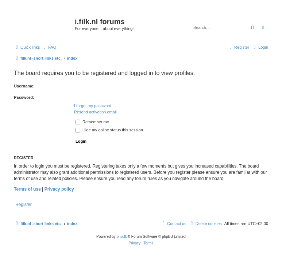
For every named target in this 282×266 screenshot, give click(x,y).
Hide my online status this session (109, 130)
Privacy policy (59, 189)
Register (23, 204)
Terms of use (27, 189)
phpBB (122, 237)
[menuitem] (49, 47)
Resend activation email (95, 112)
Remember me (92, 122)
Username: (24, 86)
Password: (24, 97)
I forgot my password (92, 106)
